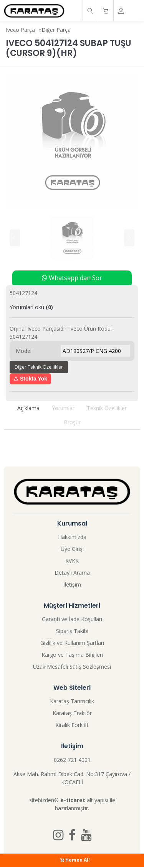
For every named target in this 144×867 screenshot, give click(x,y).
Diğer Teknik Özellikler (39, 367)
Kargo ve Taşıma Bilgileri (72, 654)
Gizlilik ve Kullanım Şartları (72, 642)
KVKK (72, 560)
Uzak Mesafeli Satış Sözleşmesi (72, 666)
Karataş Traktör (72, 713)
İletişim (72, 584)
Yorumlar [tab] (63, 408)
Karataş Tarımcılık (72, 701)
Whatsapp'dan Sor (72, 278)
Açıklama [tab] (28, 408)
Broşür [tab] (72, 422)
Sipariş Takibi (72, 631)
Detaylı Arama (72, 572)
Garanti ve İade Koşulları (72, 619)
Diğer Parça (56, 29)
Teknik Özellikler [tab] (107, 408)
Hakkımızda (72, 537)
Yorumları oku (31, 307)
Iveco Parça (20, 29)
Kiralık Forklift (72, 725)
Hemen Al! (75, 860)
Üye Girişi (72, 548)
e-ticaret (72, 800)
